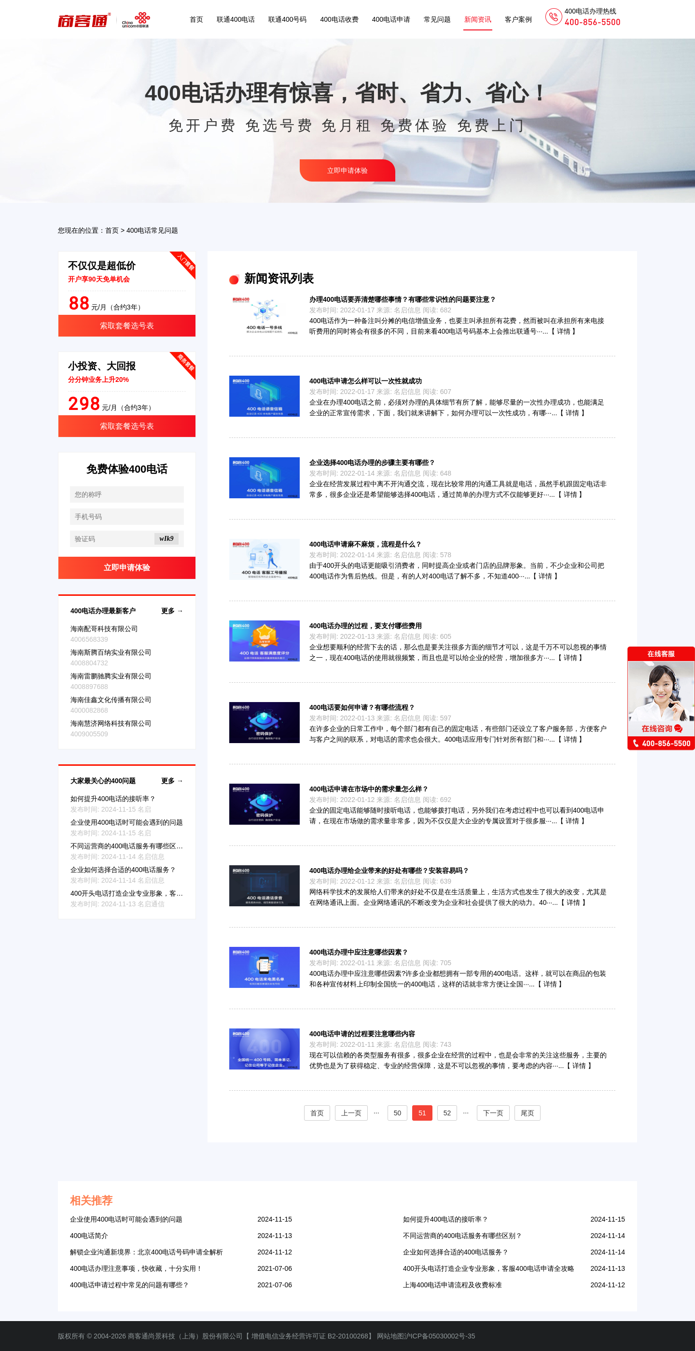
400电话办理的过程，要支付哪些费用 (365, 626)
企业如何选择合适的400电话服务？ (123, 869)
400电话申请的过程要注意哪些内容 (362, 1034)
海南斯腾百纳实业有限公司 (111, 652)
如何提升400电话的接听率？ (113, 798)
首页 (196, 19)
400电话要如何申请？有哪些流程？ (362, 707)
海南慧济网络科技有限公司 (111, 723)
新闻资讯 (477, 19)
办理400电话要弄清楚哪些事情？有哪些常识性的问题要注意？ (402, 299)
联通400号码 (287, 19)
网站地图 (390, 1336)
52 (447, 1113)
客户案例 (518, 19)
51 (422, 1113)
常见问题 (437, 19)
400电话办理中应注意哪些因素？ (358, 952)
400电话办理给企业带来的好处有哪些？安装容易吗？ (389, 870)
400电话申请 (391, 19)
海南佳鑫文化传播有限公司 (111, 700)
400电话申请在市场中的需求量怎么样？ (369, 789)
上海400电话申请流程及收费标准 (452, 1285)
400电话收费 (339, 19)
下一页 (493, 1113)
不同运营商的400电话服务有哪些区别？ (130, 846)
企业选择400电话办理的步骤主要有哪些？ (372, 462)
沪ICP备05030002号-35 (439, 1336)
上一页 (351, 1113)
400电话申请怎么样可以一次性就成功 (365, 381)
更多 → (172, 611)
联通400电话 (236, 19)
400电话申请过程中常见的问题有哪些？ (129, 1285)
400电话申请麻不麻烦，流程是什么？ (365, 544)
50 (398, 1113)
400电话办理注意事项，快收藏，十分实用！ (136, 1268)
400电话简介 (89, 1235)
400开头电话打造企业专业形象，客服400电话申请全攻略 (156, 893)
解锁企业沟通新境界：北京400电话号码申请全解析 (146, 1252)
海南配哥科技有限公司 (104, 629)
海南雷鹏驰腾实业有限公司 (111, 676)
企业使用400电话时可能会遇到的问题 (126, 822)
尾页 (527, 1113)
